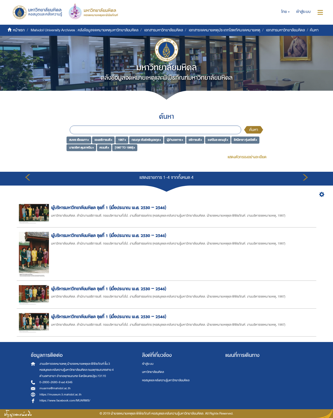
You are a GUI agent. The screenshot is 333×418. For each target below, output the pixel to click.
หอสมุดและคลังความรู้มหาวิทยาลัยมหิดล (165, 380)
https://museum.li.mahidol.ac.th (60, 394)
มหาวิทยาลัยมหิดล (153, 372)
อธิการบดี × (195, 139)
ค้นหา (253, 129)
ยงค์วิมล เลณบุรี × (218, 139)
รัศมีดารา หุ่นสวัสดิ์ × (245, 139)
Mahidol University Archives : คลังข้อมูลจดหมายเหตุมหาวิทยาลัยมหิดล (84, 30)
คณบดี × (104, 147)
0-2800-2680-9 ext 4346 (56, 382)
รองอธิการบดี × (103, 139)
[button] (285, 12)
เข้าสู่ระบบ (147, 363)
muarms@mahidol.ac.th (55, 388)
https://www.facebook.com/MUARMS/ (64, 400)
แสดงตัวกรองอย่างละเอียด (247, 157)
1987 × (122, 139)
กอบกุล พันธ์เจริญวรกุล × (146, 139)
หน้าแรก (19, 30)
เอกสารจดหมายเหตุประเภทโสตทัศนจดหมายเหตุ (224, 30)
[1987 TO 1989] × (125, 147)
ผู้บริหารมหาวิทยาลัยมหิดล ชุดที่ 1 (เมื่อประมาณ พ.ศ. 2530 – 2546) (109, 207)
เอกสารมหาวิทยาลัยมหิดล (163, 30)
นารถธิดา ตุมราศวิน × (81, 147)
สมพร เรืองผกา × (79, 139)
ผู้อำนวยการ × (175, 139)
